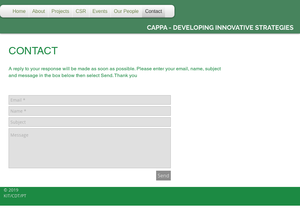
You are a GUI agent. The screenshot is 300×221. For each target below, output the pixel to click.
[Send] (163, 175)
